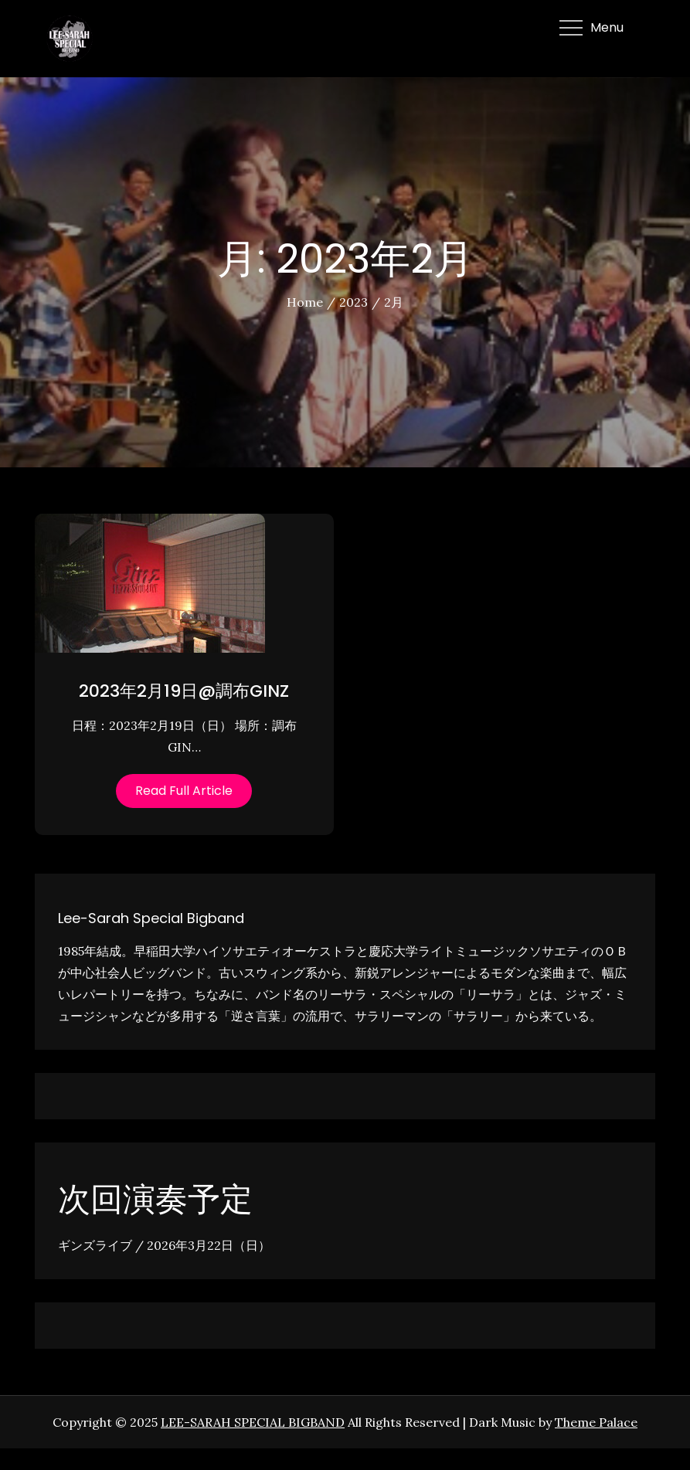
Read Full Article (184, 791)
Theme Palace (596, 1422)
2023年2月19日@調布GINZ (184, 691)
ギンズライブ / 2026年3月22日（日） (164, 1245)
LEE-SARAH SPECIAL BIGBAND (253, 1422)
